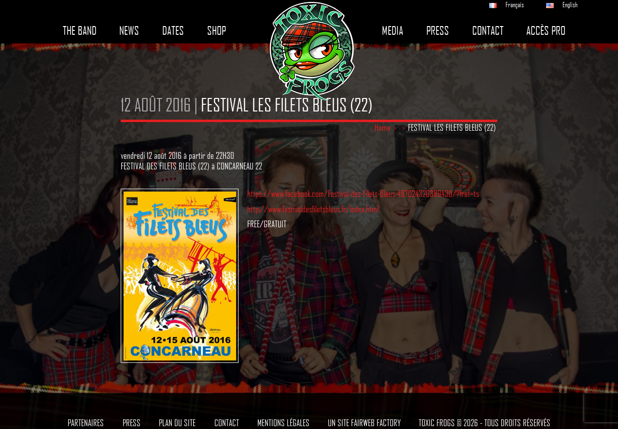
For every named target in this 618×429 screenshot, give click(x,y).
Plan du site (177, 422)
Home (383, 127)
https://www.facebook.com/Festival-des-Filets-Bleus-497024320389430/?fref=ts (363, 193)
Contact (488, 30)
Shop (216, 30)
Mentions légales (283, 422)
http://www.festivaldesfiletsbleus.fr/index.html (313, 209)
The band (80, 30)
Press (437, 30)
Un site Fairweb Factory (364, 422)
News (129, 30)
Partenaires (86, 422)
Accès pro (545, 30)
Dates (173, 30)
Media (392, 30)
